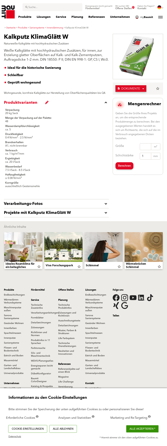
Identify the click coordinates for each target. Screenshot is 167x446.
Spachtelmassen (12, 333)
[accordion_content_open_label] (57, 203)
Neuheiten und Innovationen (66, 352)
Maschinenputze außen (12, 309)
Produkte (9, 290)
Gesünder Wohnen (14, 323)
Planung (63, 300)
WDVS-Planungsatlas (42, 361)
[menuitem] (99, 7)
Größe (119, 146)
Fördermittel (38, 290)
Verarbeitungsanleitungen (45, 313)
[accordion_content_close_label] (57, 102)
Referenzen (64, 364)
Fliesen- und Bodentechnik (11, 349)
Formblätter (37, 318)
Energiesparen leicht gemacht (42, 367)
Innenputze (10, 338)
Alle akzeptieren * (142, 429)
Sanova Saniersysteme (11, 317)
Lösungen (90, 290)
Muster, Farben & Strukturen (67, 332)
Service (35, 300)
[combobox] (52, 7)
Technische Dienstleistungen (67, 344)
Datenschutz (14, 436)
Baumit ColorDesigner (39, 380)
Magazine (63, 377)
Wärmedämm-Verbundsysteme (12, 301)
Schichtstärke (124, 155)
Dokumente (128, 88)
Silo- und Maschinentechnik (40, 354)
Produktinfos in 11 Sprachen (40, 341)
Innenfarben (10, 328)
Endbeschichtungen (14, 295)
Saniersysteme (11, 343)
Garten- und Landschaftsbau (12, 366)
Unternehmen (11, 383)
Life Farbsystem (66, 338)
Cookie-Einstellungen (28, 429)
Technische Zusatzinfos (37, 306)
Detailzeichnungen (41, 323)
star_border (158, 89)
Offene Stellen (66, 290)
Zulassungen (37, 328)
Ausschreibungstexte (69, 321)
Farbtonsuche (38, 348)
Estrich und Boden (13, 356)
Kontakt (89, 383)
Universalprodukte (13, 373)
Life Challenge (66, 382)
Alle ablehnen (63, 429)
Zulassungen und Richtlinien (67, 314)
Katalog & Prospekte (42, 386)
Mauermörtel (11, 361)
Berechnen (124, 166)
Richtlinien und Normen (39, 333)
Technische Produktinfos (64, 306)
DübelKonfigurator (41, 374)
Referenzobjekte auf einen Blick (68, 370)
